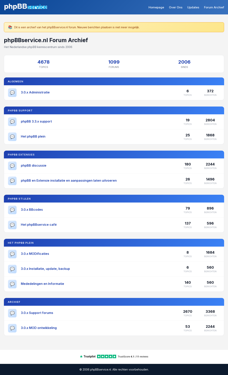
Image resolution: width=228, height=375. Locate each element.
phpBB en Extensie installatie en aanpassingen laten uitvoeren (69, 180)
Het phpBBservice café (39, 225)
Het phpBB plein (33, 136)
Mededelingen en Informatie (42, 284)
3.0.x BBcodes (32, 209)
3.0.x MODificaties (35, 254)
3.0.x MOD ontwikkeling (39, 328)
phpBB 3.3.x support (36, 121)
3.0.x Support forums (37, 313)
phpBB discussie (33, 165)
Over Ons (175, 7)
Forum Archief (214, 7)
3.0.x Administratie (35, 92)
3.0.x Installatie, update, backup (45, 269)
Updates (193, 7)
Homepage (156, 7)
